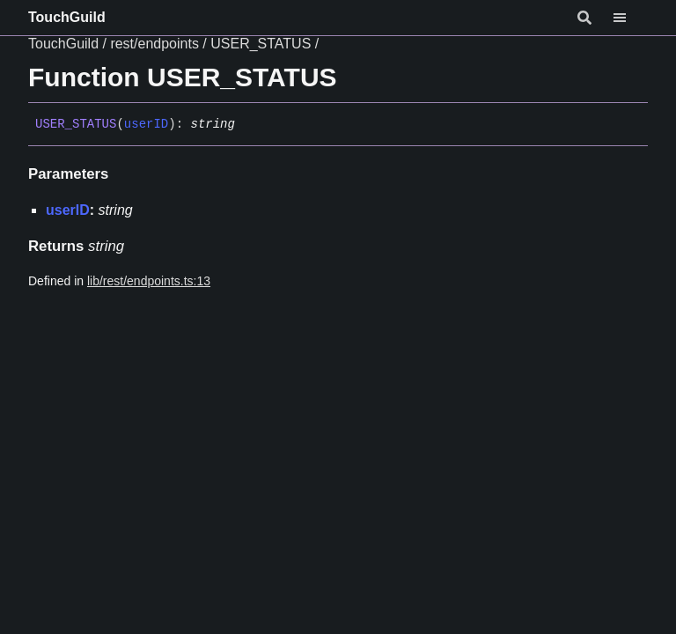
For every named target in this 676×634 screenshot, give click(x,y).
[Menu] (630, 17)
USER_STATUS (260, 43)
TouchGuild (67, 17)
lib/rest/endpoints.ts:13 (148, 281)
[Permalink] (248, 125)
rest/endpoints (154, 43)
